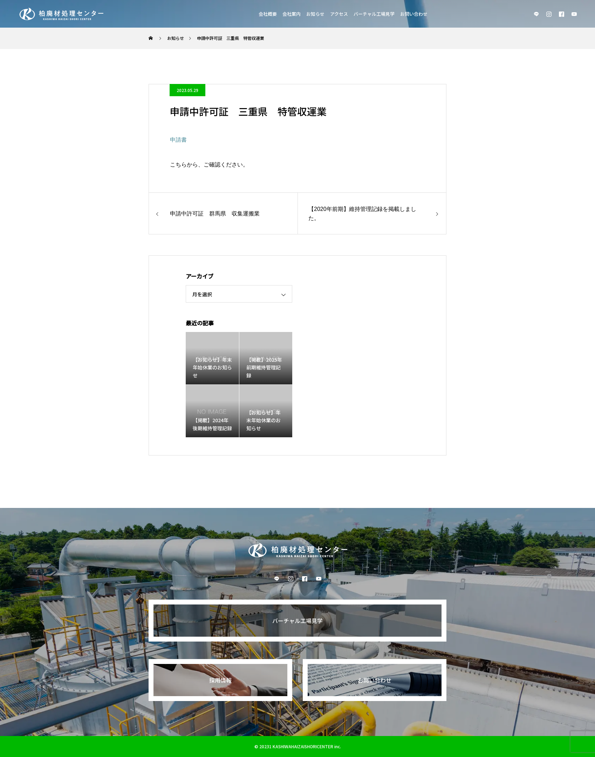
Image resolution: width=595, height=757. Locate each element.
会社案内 (291, 13)
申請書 (178, 140)
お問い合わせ (414, 13)
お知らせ (315, 13)
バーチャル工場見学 (374, 13)
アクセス (339, 13)
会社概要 (268, 13)
